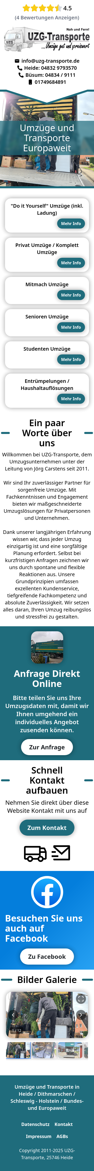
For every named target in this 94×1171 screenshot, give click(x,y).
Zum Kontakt (47, 827)
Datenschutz (35, 1124)
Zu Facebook (47, 956)
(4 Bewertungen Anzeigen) (47, 17)
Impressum (39, 1136)
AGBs (62, 1136)
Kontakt (64, 1124)
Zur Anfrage (47, 747)
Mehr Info (71, 223)
